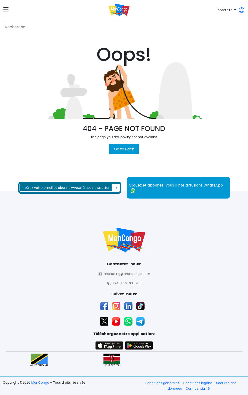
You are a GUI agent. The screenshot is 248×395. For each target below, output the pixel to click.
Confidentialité (198, 388)
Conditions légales (198, 383)
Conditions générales (162, 383)
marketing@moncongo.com (124, 273)
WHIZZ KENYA (111, 360)
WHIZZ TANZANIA (39, 360)
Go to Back (124, 149)
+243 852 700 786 (124, 283)
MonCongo (40, 382)
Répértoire (224, 10)
